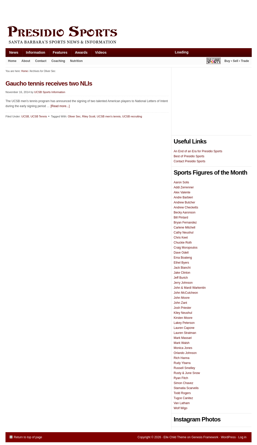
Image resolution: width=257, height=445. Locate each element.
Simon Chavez (183, 383)
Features (58, 53)
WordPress (228, 437)
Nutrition (76, 61)
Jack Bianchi (182, 267)
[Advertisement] (97, 12)
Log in (242, 437)
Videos (101, 52)
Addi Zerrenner (184, 187)
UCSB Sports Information (49, 92)
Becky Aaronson (185, 212)
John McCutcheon (186, 292)
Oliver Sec (74, 116)
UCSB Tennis (39, 116)
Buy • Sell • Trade (236, 61)
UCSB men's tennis (109, 116)
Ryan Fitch (181, 378)
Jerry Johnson (183, 282)
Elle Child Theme (175, 437)
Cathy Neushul (184, 232)
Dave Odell (181, 252)
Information (33, 53)
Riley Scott (88, 116)
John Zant (180, 303)
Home (12, 61)
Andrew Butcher (184, 202)
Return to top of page (28, 437)
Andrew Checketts (186, 207)
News (12, 53)
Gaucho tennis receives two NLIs (49, 83)
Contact (40, 61)
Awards (79, 53)
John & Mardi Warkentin (190, 287)
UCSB (25, 116)
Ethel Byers (181, 262)
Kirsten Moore (183, 318)
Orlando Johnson (185, 353)
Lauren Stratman (185, 333)
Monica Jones (183, 348)
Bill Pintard (181, 217)
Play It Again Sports (214, 61)
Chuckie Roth (183, 242)
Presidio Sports (128, 35)
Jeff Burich (181, 277)
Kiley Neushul (183, 313)
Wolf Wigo (180, 408)
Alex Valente (182, 192)
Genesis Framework (204, 437)
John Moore (181, 298)
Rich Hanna (181, 358)
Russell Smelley (184, 368)
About (24, 62)
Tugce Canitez (183, 398)
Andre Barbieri (183, 197)
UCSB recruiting (132, 116)
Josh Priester (182, 308)
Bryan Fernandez (185, 222)
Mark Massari (183, 338)
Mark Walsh (181, 343)
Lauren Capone (184, 328)
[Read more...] (60, 106)
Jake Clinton (182, 272)
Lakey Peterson (184, 323)
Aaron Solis (181, 182)
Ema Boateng (183, 257)
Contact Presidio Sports (189, 161)
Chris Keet (181, 237)
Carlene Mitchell (184, 227)
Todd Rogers (182, 393)
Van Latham (182, 403)
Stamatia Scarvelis (186, 388)
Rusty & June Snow (187, 373)
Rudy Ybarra (182, 363)
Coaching (58, 61)
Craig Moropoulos (186, 247)
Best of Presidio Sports (189, 156)
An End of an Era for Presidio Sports (198, 151)
